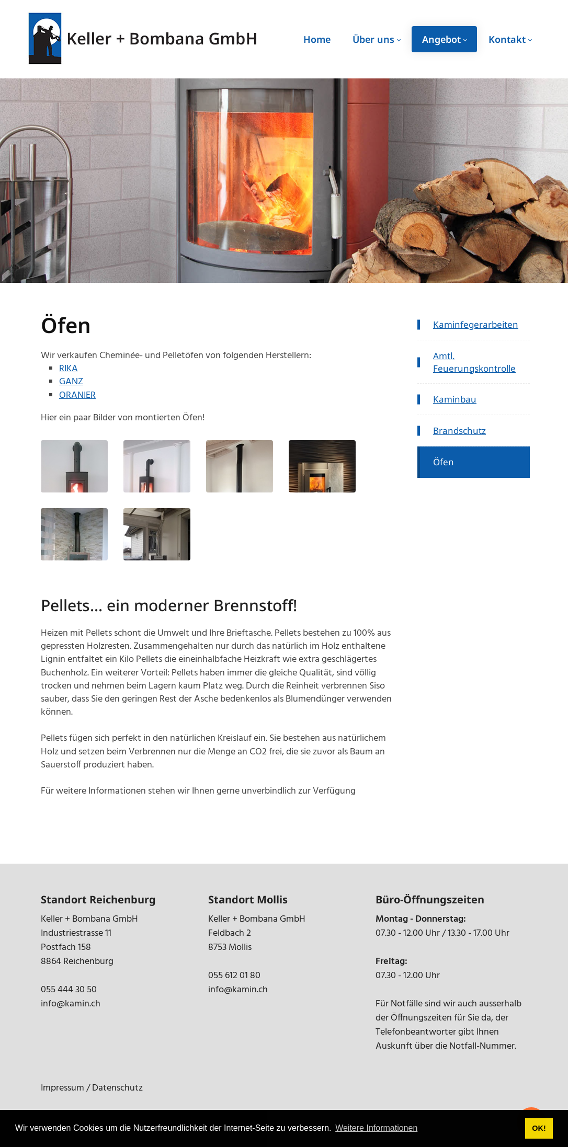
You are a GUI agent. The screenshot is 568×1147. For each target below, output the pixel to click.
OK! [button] (539, 1128)
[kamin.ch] (144, 39)
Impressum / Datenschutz (92, 1088)
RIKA (68, 368)
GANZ (71, 381)
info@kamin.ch (70, 1004)
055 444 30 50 (69, 989)
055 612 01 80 (234, 975)
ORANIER (77, 395)
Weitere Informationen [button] (376, 1127)
